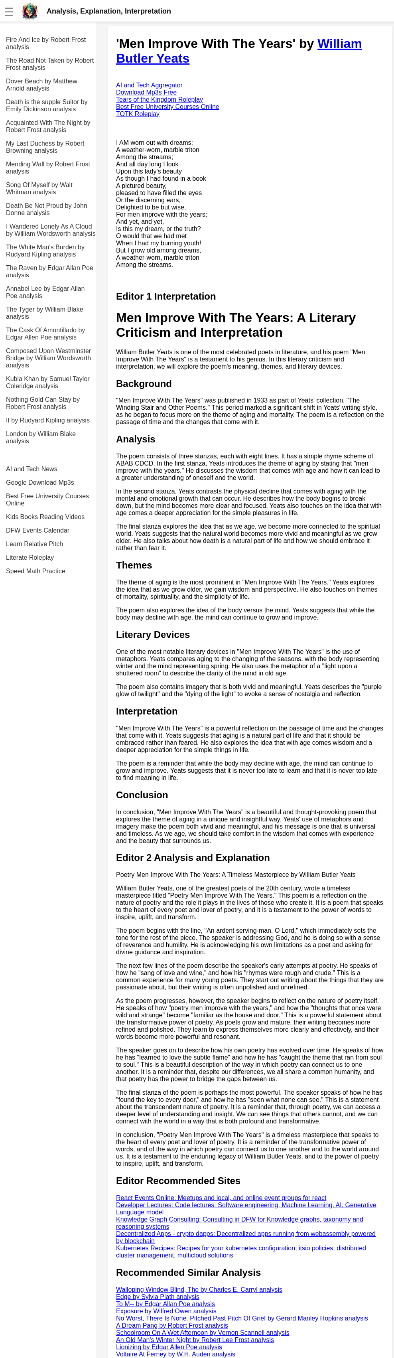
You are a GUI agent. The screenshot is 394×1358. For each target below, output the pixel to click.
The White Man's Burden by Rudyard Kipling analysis (45, 251)
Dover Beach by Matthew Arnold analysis (41, 85)
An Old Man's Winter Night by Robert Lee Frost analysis (195, 1339)
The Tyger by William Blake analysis (44, 313)
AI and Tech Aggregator (149, 85)
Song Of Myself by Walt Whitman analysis (39, 188)
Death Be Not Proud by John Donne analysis (46, 209)
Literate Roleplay (30, 557)
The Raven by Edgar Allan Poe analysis (49, 271)
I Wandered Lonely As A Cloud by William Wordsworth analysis (51, 230)
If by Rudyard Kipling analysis (48, 420)
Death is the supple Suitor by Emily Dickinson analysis (47, 106)
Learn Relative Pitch (34, 544)
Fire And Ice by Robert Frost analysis (46, 43)
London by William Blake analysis (41, 437)
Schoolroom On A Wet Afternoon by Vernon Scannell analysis (203, 1332)
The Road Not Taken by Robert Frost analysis (50, 64)
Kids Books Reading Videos (45, 516)
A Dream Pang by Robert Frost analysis (172, 1325)
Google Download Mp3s (40, 482)
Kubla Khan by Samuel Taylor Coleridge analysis (48, 382)
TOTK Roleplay (138, 114)
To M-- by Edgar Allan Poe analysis (165, 1304)
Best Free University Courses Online (47, 500)
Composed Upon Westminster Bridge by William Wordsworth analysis (48, 358)
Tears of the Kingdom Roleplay (159, 99)
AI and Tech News (31, 469)
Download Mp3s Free (146, 92)
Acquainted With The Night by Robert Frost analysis (48, 126)
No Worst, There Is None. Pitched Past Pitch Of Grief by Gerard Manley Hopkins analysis (242, 1318)
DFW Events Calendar (37, 530)
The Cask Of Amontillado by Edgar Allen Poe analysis (45, 334)
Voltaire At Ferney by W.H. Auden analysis (175, 1354)
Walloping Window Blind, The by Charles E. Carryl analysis (199, 1289)
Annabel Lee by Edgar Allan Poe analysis (45, 292)
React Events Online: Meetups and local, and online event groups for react (221, 1197)
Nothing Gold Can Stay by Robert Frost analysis (43, 403)
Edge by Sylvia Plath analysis (157, 1296)
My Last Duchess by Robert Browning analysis (45, 147)
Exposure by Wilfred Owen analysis (166, 1311)
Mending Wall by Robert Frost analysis (48, 168)
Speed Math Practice (35, 571)
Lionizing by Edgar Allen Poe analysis (169, 1347)
